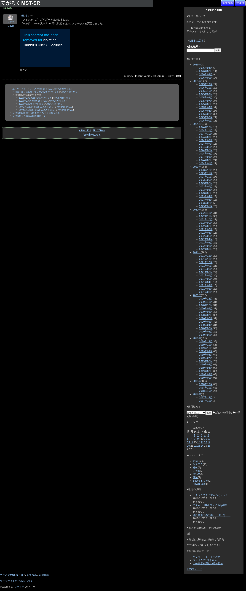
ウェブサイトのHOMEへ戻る (16, 581)
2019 (197, 338)
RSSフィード (194, 569)
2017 (197, 394)
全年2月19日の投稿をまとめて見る (36, 106)
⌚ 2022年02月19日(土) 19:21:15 (149, 76)
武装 (195, 477)
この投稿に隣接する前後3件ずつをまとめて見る (36, 112)
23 (198, 445)
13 (188, 442)
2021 (197, 252)
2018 (197, 381)
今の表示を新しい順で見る (208, 563)
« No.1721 (85, 130)
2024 (197, 124)
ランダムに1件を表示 (205, 560)
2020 (197, 295)
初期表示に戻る (92, 134)
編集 (178, 76)
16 (198, 442)
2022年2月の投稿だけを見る (33, 101)
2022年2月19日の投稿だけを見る (35, 98)
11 (205, 438)
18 (205, 442)
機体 (195, 467)
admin (129, 76)
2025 (197, 81)
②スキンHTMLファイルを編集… (211, 505)
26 (209, 445)
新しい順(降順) (222, 412)
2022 (197, 209)
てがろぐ (19, 586)
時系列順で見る (63, 89)
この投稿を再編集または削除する (28, 115)
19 (209, 442)
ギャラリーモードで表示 (206, 557)
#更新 (24, 15)
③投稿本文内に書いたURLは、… (211, 515)
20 (188, 445)
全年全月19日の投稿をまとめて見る (36, 109)
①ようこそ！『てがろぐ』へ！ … (212, 495)
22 (195, 445)
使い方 (196, 474)
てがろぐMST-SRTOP (12, 575)
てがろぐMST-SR (21, 3)
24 (202, 445)
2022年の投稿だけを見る (31, 104)
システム (198, 464)
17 (202, 442)
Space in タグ (200, 480)
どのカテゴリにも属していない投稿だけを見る (35, 92)
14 (191, 442)
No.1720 (10, 26)
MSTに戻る (196, 40)
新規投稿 (228, 3)
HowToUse (199, 484)
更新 (195, 461)
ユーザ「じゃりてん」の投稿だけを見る (32, 89)
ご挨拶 (196, 471)
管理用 (240, 3)
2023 (197, 166)
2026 (197, 64)
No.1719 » (99, 130)
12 (209, 438)
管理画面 (44, 575)
